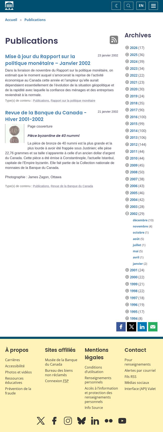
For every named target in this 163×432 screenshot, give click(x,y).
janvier (138, 264)
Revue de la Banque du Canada (72, 186)
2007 (134, 179)
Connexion (57, 381)
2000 (134, 277)
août (136, 239)
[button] (121, 326)
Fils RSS (130, 376)
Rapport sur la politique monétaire (73, 100)
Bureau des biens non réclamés (59, 372)
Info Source (94, 407)
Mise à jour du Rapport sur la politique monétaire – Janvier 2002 (47, 60)
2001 (134, 270)
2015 (134, 123)
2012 (134, 144)
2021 (134, 82)
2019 (134, 96)
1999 (134, 284)
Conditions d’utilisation (94, 369)
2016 (134, 117)
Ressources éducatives (14, 380)
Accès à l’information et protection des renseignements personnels (101, 395)
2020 (134, 89)
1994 (134, 318)
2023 (134, 68)
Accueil (11, 19)
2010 (134, 158)
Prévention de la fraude (18, 391)
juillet (137, 245)
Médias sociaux (137, 382)
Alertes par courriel (140, 370)
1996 (134, 304)
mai (135, 251)
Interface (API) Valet (140, 388)
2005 (134, 193)
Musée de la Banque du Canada (61, 362)
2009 (134, 165)
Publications (35, 19)
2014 (134, 130)
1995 (134, 311)
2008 (134, 172)
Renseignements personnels (98, 380)
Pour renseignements (138, 362)
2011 (134, 151)
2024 (134, 61)
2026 (134, 47)
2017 (134, 110)
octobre (138, 232)
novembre (140, 226)
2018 (134, 103)
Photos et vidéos (18, 372)
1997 (134, 298)
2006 (134, 186)
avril (136, 257)
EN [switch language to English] (141, 5)
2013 (134, 137)
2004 (134, 199)
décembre (140, 220)
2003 (134, 206)
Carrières (12, 360)
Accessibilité (15, 366)
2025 (134, 54)
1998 (134, 291)
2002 (134, 213)
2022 (134, 75)
